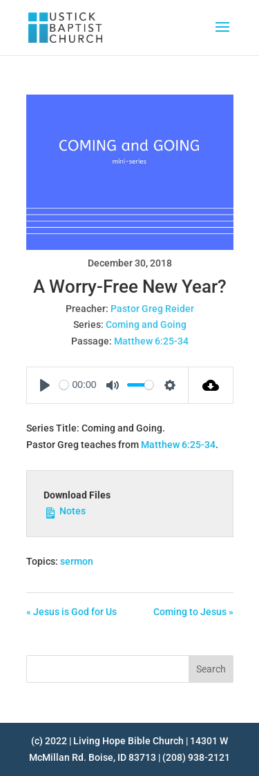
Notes (65, 510)
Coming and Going (146, 324)
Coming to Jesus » (193, 611)
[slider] (63, 384)
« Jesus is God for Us (71, 611)
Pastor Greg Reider (152, 308)
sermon (76, 561)
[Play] (45, 385)
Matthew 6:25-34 (151, 341)
